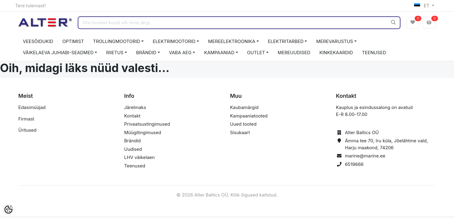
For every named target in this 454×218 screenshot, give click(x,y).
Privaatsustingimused (147, 124)
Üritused (27, 130)
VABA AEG (180, 52)
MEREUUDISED (294, 52)
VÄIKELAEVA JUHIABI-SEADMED (58, 52)
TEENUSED (374, 52)
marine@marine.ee (365, 156)
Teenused (134, 166)
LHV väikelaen (139, 157)
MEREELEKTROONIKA (231, 41)
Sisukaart (240, 132)
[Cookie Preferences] (8, 209)
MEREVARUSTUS (334, 41)
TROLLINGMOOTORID (116, 41)
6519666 (354, 164)
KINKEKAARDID (336, 52)
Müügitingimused (142, 132)
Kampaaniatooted (249, 116)
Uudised (133, 149)
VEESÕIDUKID (38, 41)
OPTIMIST (73, 41)
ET (422, 5)
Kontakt (132, 116)
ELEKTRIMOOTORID (174, 41)
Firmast (26, 119)
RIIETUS (114, 52)
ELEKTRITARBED (286, 41)
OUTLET (256, 52)
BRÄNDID (146, 52)
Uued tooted (243, 124)
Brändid (132, 141)
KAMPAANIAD (219, 52)
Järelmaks (135, 107)
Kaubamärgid (244, 107)
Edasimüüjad (32, 107)
